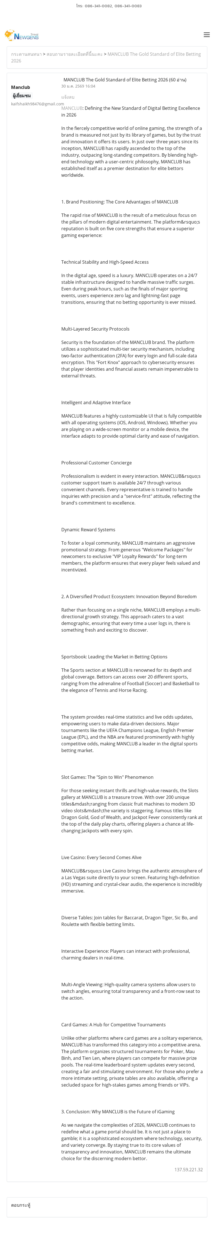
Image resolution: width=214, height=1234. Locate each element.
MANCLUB (71, 108)
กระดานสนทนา (26, 54)
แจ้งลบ (67, 97)
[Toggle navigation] (207, 35)
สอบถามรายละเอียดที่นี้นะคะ (75, 54)
